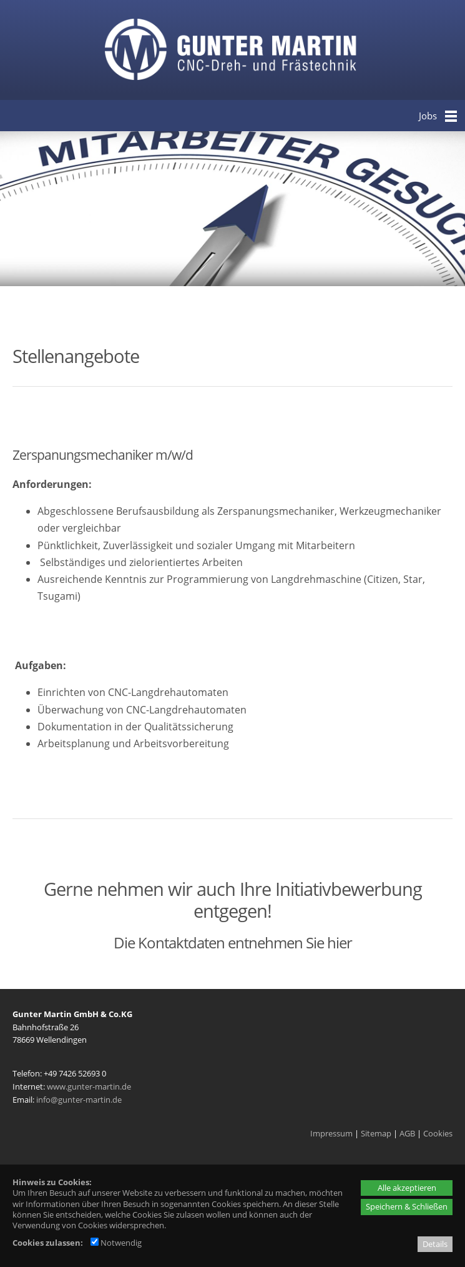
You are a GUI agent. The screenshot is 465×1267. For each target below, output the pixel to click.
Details (435, 1244)
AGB (407, 1133)
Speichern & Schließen (407, 1206)
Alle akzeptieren (407, 1187)
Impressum (331, 1133)
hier (339, 942)
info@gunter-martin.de (79, 1099)
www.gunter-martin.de (89, 1086)
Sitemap (376, 1133)
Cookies (438, 1133)
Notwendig (116, 1242)
